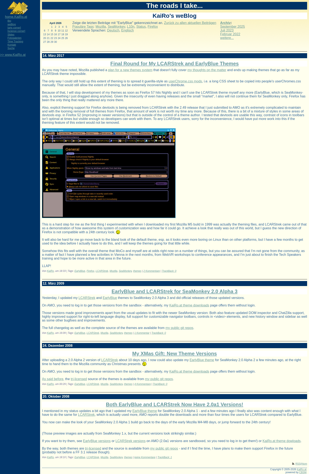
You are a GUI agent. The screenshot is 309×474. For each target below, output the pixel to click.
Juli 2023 (227, 30)
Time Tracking (15, 41)
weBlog (12, 24)
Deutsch (113, 30)
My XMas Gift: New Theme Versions (174, 353)
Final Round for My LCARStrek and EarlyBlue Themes (174, 63)
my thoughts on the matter (206, 70)
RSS (298, 463)
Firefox (153, 26)
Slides (11, 34)
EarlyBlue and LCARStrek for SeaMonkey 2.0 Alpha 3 (174, 291)
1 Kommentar (141, 333)
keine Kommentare (145, 457)
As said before (52, 379)
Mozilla (100, 26)
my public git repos (179, 328)
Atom (304, 463)
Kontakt (12, 44)
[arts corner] (14, 27)
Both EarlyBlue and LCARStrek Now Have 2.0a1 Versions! (174, 404)
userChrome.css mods (185, 81)
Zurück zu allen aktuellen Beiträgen (190, 23)
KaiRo (50, 271)
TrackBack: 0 (169, 271)
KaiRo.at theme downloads (189, 305)
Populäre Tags (83, 26)
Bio (9, 20)
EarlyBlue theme (202, 360)
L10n (130, 26)
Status (141, 26)
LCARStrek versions (130, 441)
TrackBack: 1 (164, 457)
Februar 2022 (230, 34)
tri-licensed (79, 379)
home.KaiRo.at (16, 17)
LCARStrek (102, 271)
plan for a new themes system (130, 70)
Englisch (127, 30)
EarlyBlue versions (97, 441)
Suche (11, 48)
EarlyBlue (80, 271)
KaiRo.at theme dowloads (282, 441)
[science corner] (16, 31)
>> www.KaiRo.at (13, 55)
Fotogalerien (15, 38)
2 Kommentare (151, 271)
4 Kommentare (142, 384)
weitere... (227, 38)
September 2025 (232, 26)
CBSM (302, 472)
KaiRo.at (301, 469)
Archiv (225, 23)
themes (137, 271)
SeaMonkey (116, 26)
